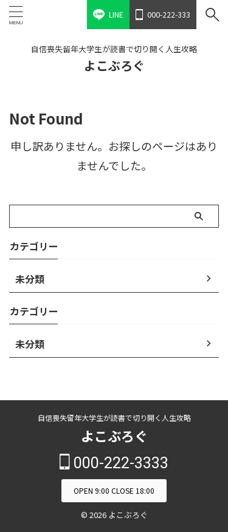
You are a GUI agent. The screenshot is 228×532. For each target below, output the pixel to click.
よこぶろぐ (114, 65)
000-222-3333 (114, 463)
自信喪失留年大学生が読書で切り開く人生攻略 (114, 417)
